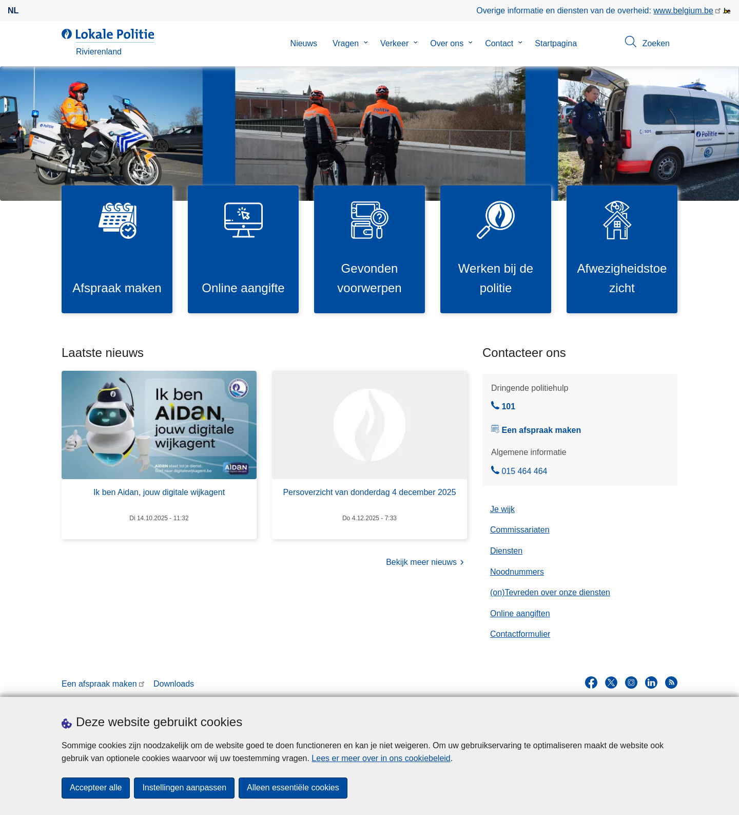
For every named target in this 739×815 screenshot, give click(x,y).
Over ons (446, 43)
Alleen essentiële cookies (293, 788)
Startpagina (556, 43)
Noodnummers (517, 571)
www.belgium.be (683, 10)
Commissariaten (520, 530)
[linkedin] (651, 683)
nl (13, 10)
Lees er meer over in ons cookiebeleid (381, 758)
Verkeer (394, 43)
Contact (499, 43)
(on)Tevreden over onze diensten (550, 593)
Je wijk (502, 509)
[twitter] (611, 683)
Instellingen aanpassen (184, 788)
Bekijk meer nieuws (426, 563)
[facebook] (591, 683)
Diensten (506, 551)
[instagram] (631, 683)
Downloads (173, 683)
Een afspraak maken (541, 430)
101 (503, 407)
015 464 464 (519, 471)
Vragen (346, 43)
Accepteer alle (96, 788)
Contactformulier (520, 634)
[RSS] (671, 683)
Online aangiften (520, 613)
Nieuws (303, 43)
